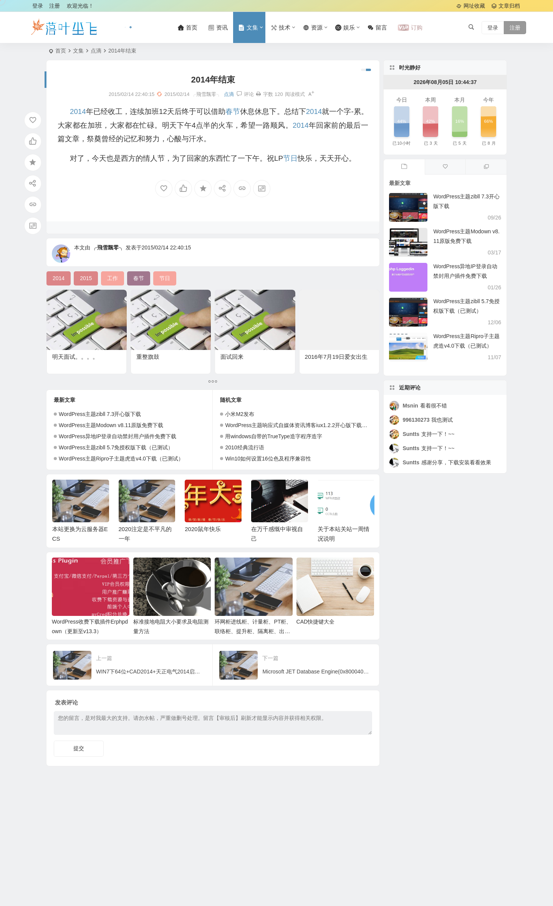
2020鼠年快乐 (202, 529)
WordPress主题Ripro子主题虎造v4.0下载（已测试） (121, 458)
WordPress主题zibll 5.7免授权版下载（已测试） (116, 447)
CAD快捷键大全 (315, 622)
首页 (60, 51)
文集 (78, 51)
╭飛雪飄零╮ (108, 247)
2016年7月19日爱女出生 (336, 356)
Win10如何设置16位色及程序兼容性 (268, 458)
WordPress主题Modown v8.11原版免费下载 (111, 425)
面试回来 (231, 356)
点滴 (96, 51)
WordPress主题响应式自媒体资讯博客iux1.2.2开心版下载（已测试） (307, 425)
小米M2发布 (239, 414)
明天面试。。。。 (75, 356)
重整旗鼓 (147, 356)
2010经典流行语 (244, 447)
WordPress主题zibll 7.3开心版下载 (100, 414)
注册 (54, 6)
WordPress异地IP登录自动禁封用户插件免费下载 (117, 436)
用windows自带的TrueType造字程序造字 (273, 436)
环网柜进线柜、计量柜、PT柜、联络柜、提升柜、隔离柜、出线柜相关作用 (253, 631)
